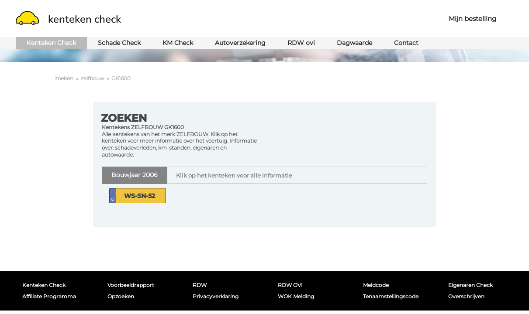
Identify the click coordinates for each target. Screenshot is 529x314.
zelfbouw (92, 78)
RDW (200, 285)
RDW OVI (290, 285)
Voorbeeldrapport (130, 285)
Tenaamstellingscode (390, 296)
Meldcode (376, 285)
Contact (406, 43)
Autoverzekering (240, 43)
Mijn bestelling (472, 18)
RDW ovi (301, 43)
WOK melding (296, 296)
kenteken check (68, 19)
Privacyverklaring (216, 296)
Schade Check (119, 43)
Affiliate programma (49, 296)
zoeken (64, 78)
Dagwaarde (354, 43)
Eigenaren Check (470, 285)
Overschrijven (466, 296)
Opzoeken (120, 296)
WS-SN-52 (139, 196)
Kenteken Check (51, 43)
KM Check (178, 43)
